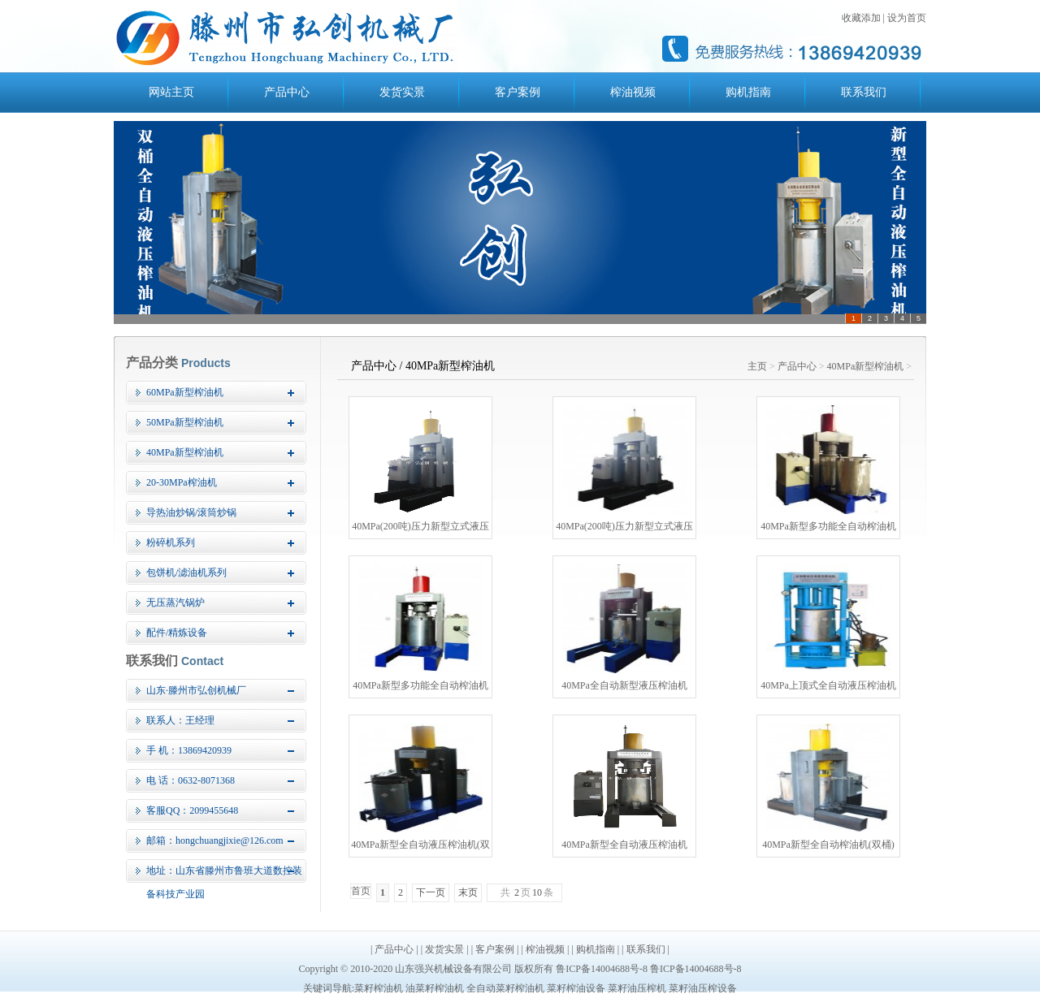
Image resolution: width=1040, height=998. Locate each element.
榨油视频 (633, 92)
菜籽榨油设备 (576, 988)
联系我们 (863, 92)
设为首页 (906, 18)
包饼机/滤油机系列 (186, 572)
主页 (757, 366)
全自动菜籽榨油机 (505, 988)
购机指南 (748, 92)
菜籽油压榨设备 (703, 988)
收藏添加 (861, 18)
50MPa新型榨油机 (184, 422)
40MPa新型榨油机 (184, 452)
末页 (468, 892)
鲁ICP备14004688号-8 (602, 968)
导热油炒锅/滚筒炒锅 (191, 512)
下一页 (430, 892)
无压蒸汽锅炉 (175, 602)
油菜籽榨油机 (434, 988)
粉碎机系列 (170, 542)
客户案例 (517, 92)
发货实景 (402, 92)
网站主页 (171, 92)
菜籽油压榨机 (637, 988)
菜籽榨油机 (378, 988)
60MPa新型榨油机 (184, 392)
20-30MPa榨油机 (181, 482)
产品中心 (287, 92)
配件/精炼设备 (176, 632)
